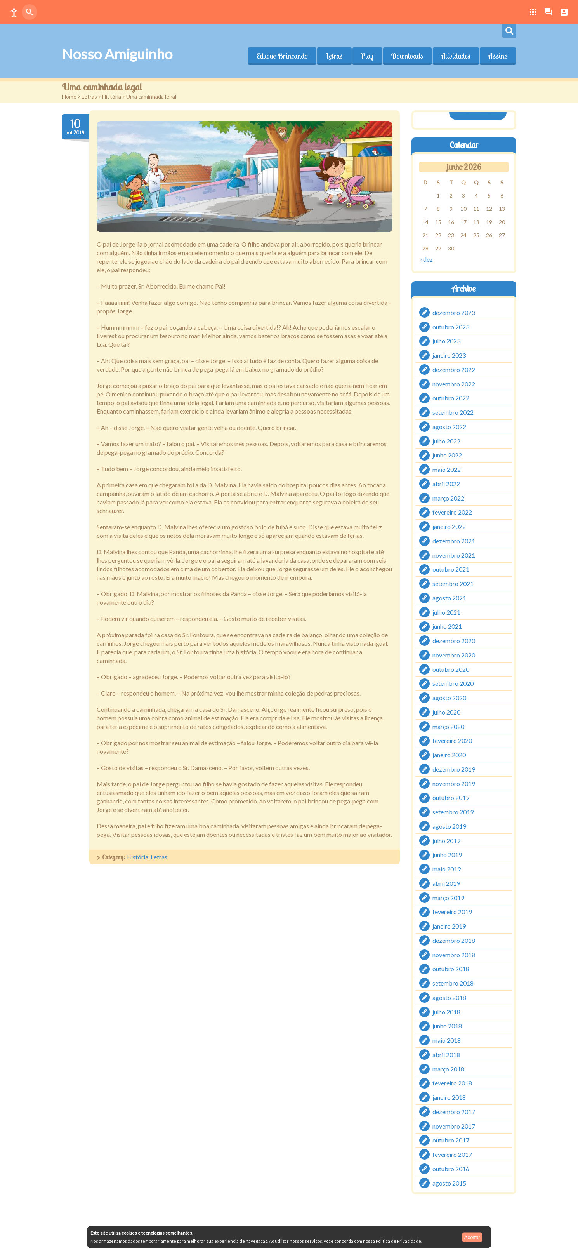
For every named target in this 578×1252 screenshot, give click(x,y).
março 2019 (448, 897)
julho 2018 (446, 1011)
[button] (14, 12)
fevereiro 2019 (452, 911)
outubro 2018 (450, 968)
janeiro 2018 (449, 1097)
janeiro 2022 (449, 526)
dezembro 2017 (453, 1111)
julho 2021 (446, 612)
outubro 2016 (450, 1168)
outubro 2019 (450, 797)
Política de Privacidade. (399, 1240)
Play (367, 56)
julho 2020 (446, 712)
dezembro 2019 (453, 769)
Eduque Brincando (281, 56)
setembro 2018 (453, 983)
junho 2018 (447, 1025)
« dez (426, 259)
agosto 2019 (449, 826)
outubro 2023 (450, 326)
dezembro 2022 (453, 369)
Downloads (407, 56)
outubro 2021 (450, 569)
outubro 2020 (450, 669)
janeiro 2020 (449, 754)
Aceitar (472, 1237)
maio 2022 (446, 469)
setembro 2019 (453, 812)
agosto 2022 (449, 426)
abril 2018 (446, 1054)
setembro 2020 (453, 683)
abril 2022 (446, 483)
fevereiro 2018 (452, 1083)
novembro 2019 (453, 783)
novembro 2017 (453, 1125)
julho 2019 (446, 840)
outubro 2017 (450, 1140)
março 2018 (448, 1068)
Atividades (455, 56)
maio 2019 (446, 869)
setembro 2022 (453, 412)
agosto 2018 (449, 997)
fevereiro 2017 (452, 1154)
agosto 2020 (449, 697)
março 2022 (448, 497)
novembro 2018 (453, 954)
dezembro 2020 (453, 640)
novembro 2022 (453, 383)
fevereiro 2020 (452, 740)
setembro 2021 (453, 583)
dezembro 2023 (453, 312)
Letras (334, 56)
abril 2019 (446, 883)
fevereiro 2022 (452, 512)
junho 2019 (447, 854)
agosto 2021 (449, 598)
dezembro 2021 (453, 540)
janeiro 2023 (449, 355)
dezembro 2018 (453, 940)
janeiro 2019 (449, 926)
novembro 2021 (453, 554)
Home (69, 96)
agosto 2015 (449, 1182)
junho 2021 (447, 626)
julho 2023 (446, 340)
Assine (497, 56)
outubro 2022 (450, 398)
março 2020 (448, 726)
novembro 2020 (453, 655)
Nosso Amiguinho (117, 54)
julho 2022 (446, 440)
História (111, 96)
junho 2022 (447, 455)
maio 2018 (446, 1040)
